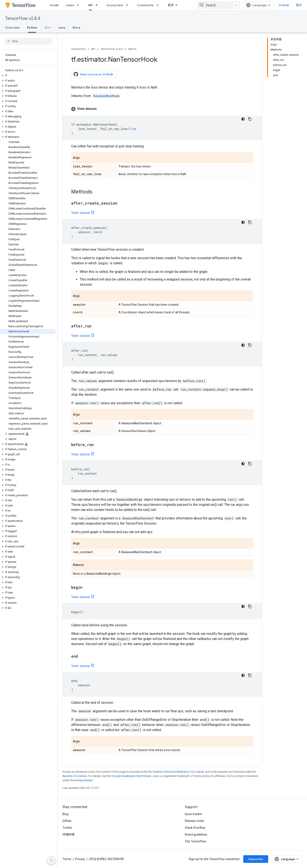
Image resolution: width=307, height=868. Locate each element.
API (93, 49)
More (76, 27)
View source (80, 213)
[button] (28, 75)
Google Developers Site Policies (131, 776)
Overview (12, 27)
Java (61, 27)
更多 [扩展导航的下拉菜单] (171, 5)
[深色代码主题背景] (243, 119)
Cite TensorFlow (195, 841)
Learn (70, 5)
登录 (299, 5)
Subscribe (255, 859)
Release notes (194, 821)
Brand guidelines (196, 834)
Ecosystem (115, 5)
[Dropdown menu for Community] (159, 5)
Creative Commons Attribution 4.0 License (178, 771)
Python (132, 49)
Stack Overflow (195, 827)
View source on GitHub (93, 74)
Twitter (67, 827)
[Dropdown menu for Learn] (79, 5)
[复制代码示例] (249, 119)
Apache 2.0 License (74, 776)
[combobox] (218, 5)
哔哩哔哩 (68, 834)
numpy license (83, 780)
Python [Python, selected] (32, 27)
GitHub (284, 5)
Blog (65, 814)
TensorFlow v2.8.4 (22, 18)
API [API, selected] (90, 5)
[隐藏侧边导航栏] (51, 860)
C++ (48, 27)
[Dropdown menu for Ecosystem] (128, 5)
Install (54, 5)
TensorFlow (78, 49)
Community (145, 5)
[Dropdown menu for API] (98, 5)
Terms (66, 859)
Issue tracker (193, 814)
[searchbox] (28, 41)
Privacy (80, 859)
